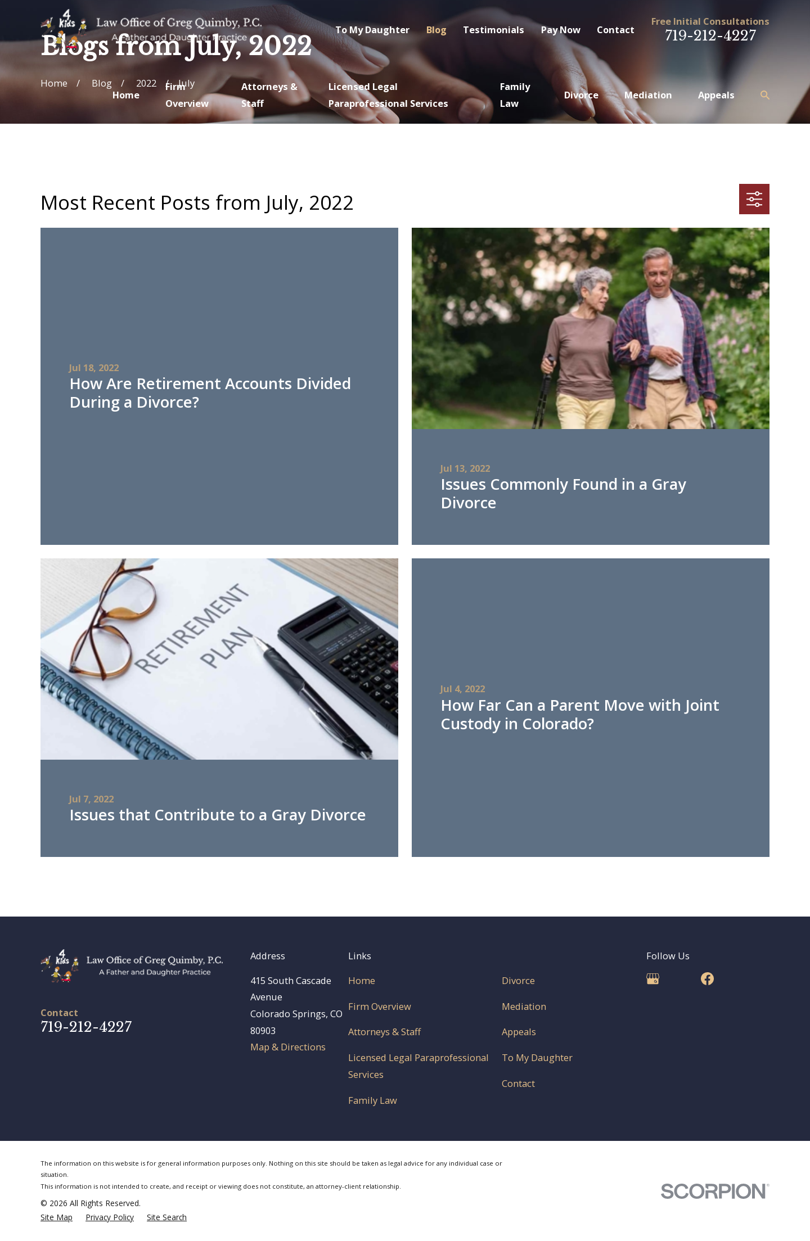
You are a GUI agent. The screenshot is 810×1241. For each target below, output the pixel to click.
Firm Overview (379, 1006)
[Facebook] (707, 978)
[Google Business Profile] (652, 978)
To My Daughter (372, 29)
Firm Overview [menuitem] (187, 95)
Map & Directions (288, 1046)
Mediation (524, 1006)
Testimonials (493, 29)
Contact (615, 29)
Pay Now (560, 29)
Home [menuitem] (126, 94)
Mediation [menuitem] (648, 94)
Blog (436, 29)
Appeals (519, 1031)
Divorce (518, 980)
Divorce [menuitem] (581, 94)
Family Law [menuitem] (515, 95)
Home (361, 980)
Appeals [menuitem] (716, 94)
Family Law (372, 1100)
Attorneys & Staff (384, 1031)
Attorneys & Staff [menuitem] (269, 95)
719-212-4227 (710, 35)
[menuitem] (56, 1218)
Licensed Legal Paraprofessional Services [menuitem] (388, 95)
